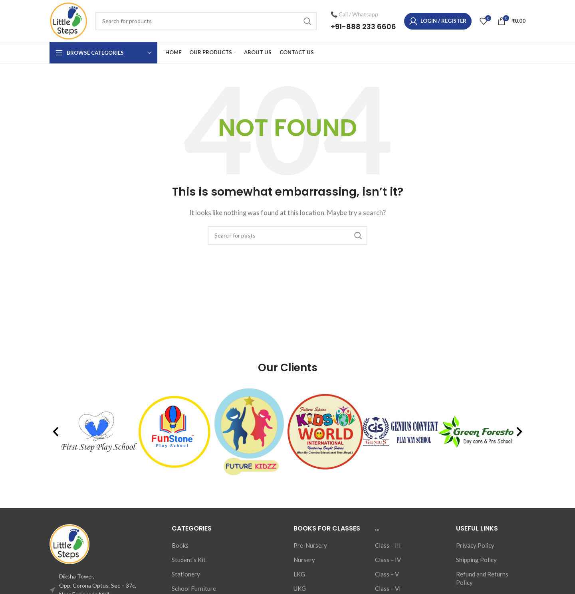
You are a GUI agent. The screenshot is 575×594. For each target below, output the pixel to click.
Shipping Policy (476, 559)
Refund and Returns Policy (482, 578)
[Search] (206, 21)
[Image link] (69, 543)
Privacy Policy (475, 545)
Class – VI (388, 588)
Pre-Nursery (310, 545)
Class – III (388, 545)
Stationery (186, 574)
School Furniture (194, 588)
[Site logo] (68, 20)
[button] (56, 432)
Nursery (304, 559)
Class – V (387, 574)
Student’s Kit (189, 559)
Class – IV (388, 559)
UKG (299, 588)
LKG (299, 574)
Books (180, 545)
